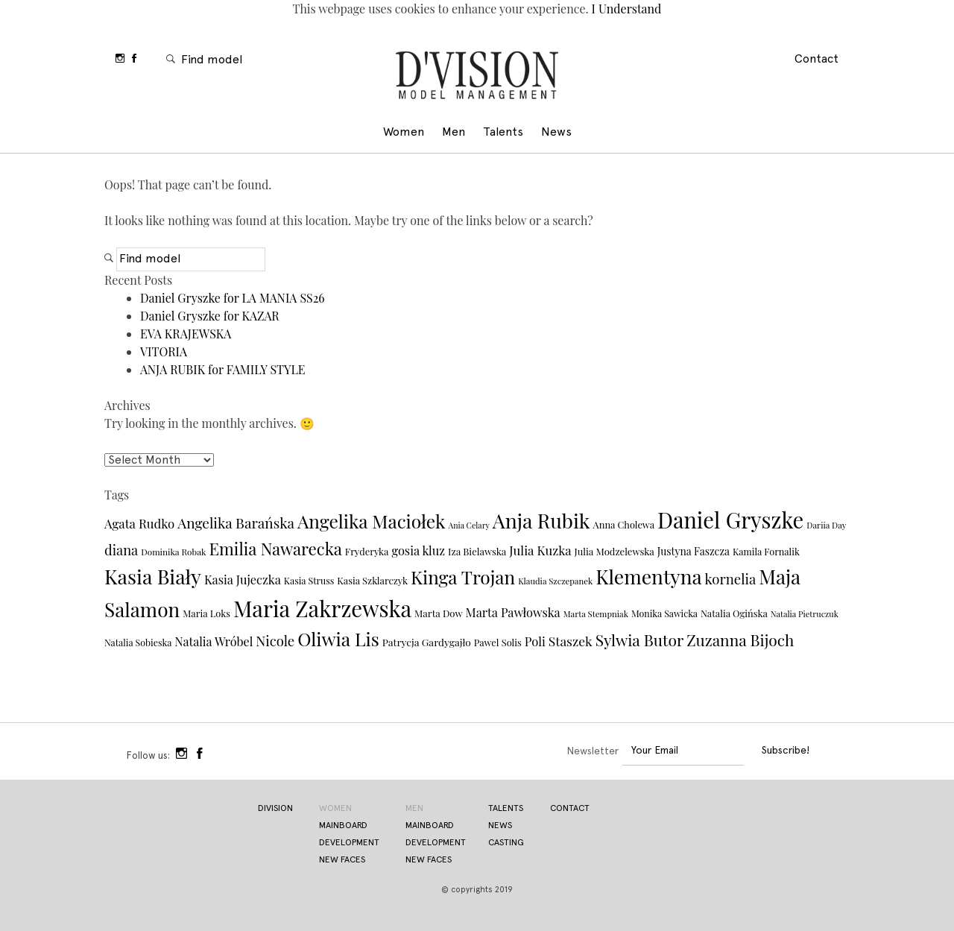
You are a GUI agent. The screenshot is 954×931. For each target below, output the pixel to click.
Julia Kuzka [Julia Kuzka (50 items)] (540, 550)
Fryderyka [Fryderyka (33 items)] (367, 551)
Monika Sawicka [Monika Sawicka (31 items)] (664, 613)
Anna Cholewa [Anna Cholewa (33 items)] (623, 524)
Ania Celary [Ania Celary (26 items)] (469, 525)
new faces (342, 860)
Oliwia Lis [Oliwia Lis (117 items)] (338, 638)
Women (403, 132)
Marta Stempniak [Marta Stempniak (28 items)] (595, 613)
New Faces (428, 860)
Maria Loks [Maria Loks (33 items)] (206, 613)
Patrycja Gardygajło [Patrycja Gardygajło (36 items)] (426, 641)
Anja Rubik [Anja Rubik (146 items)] (541, 520)
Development (435, 843)
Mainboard (429, 826)
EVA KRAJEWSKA (185, 333)
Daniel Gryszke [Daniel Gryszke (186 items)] (730, 519)
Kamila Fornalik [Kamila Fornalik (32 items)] (766, 551)
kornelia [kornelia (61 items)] (730, 578)
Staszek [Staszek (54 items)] (571, 640)
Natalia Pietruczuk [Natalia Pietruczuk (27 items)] (804, 613)
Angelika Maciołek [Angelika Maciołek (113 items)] (371, 520)
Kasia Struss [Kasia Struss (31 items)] (309, 581)
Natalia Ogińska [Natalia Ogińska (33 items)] (734, 613)
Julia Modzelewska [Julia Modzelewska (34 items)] (614, 551)
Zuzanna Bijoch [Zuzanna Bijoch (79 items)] (740, 639)
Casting (506, 843)
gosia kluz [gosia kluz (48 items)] (418, 550)
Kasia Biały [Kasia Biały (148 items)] (152, 576)
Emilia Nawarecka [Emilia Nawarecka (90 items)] (275, 548)
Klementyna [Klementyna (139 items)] (648, 576)
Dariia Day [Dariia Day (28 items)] (826, 525)
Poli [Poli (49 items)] (535, 641)
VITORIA (163, 351)
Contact (816, 59)
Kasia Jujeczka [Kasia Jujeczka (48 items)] (242, 579)
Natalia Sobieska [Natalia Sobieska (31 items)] (137, 642)
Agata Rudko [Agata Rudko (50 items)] (139, 523)
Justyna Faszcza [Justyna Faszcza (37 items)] (693, 551)
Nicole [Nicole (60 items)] (275, 640)
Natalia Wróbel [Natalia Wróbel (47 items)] (213, 641)
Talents (503, 132)
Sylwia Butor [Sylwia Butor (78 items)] (640, 639)
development (349, 843)
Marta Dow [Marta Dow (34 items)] (438, 613)
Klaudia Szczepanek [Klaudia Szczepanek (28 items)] (555, 581)
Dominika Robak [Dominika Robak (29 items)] (173, 552)
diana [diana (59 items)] (121, 549)
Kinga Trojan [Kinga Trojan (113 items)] (463, 576)
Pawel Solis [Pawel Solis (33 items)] (498, 642)
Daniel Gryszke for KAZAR (209, 316)
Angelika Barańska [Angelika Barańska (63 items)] (235, 522)
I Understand (625, 8)
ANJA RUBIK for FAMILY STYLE (223, 369)
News (556, 132)
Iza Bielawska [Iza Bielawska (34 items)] (477, 551)
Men (453, 132)
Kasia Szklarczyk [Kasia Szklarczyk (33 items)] (372, 580)
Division (477, 77)
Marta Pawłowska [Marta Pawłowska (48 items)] (512, 612)
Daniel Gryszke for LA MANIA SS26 (232, 298)
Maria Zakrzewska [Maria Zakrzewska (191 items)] (322, 607)
